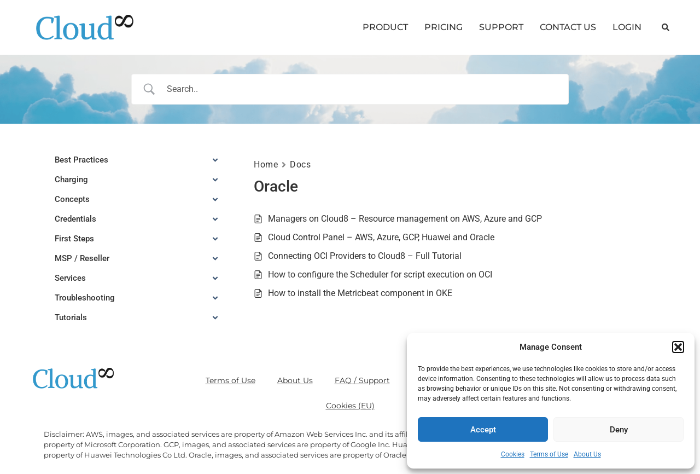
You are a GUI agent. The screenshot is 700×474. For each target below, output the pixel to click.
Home (266, 164)
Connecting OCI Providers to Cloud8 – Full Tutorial (365, 256)
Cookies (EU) (350, 406)
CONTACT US (568, 27)
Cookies (512, 454)
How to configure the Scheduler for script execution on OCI (380, 274)
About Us (587, 454)
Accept (483, 430)
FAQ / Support (362, 380)
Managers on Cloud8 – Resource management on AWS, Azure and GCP (405, 218)
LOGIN (626, 27)
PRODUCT (385, 27)
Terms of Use (549, 454)
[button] (678, 347)
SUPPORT (501, 27)
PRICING (443, 27)
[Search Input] (364, 89)
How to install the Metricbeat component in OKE (360, 293)
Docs (300, 164)
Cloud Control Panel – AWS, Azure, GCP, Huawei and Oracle (381, 237)
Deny (619, 430)
